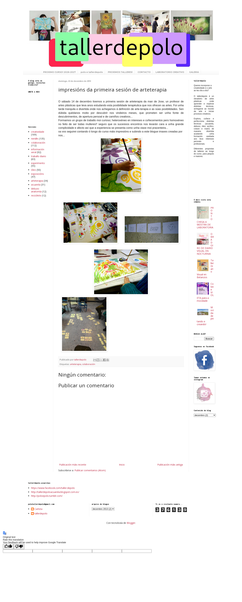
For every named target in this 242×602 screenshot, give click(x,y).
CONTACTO (144, 72)
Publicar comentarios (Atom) (90, 470)
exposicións (37, 173)
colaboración (88, 364)
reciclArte (36, 195)
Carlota (38, 509)
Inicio (122, 464)
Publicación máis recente (72, 464)
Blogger (131, 522)
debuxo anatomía (36, 190)
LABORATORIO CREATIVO (170, 72)
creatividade (37, 131)
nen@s (34, 138)
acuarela (35, 184)
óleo (33, 169)
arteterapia (75, 364)
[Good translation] (8, 546)
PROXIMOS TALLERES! (120, 72)
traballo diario (38, 156)
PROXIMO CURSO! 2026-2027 (59, 72)
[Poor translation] (19, 546)
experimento (38, 163)
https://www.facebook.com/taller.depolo (53, 488)
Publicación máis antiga (170, 464)
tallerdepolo (40, 513)
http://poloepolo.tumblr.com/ (47, 495)
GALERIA (194, 72)
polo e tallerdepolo (92, 72)
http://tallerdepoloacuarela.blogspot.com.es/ (55, 492)
